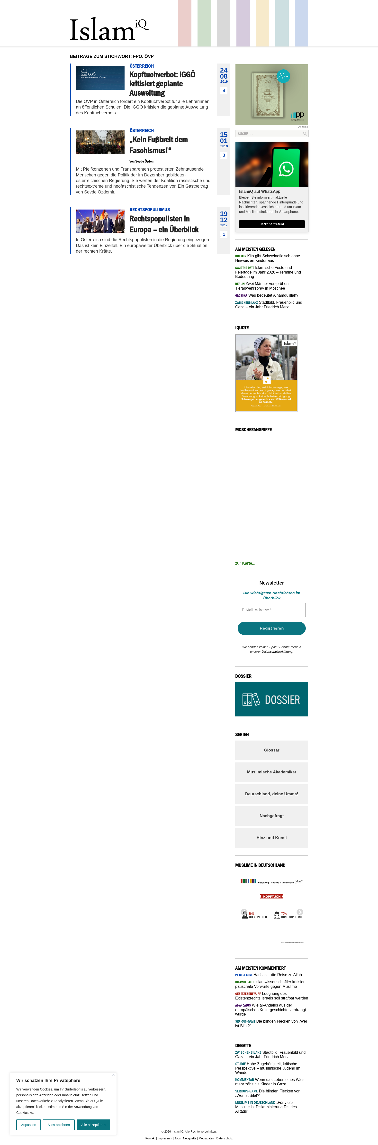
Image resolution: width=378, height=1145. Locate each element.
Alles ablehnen (58, 1125)
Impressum (165, 1138)
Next (298, 910)
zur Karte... (245, 563)
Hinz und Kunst (272, 837)
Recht (262, 23)
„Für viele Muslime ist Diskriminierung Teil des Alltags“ (266, 1106)
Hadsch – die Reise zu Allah (268, 975)
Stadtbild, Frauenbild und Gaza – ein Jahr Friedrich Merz (270, 1054)
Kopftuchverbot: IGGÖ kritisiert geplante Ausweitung (162, 83)
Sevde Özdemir (145, 161)
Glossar (271, 750)
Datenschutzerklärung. (277, 651)
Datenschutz (224, 1138)
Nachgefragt (272, 816)
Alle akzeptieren (93, 1125)
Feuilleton (243, 23)
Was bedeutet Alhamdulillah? (266, 295)
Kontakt (150, 1138)
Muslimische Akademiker (272, 772)
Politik (184, 23)
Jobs (177, 1138)
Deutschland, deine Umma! (271, 794)
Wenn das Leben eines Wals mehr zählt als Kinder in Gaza (269, 1082)
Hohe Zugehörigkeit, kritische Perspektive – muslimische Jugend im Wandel (267, 1068)
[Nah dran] (113, 1075)
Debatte (282, 23)
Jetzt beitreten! (272, 224)
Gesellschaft (204, 23)
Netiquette (190, 1138)
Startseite (223, 23)
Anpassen (28, 1125)
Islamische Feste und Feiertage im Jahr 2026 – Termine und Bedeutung (268, 272)
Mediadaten (206, 1138)
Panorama (301, 23)
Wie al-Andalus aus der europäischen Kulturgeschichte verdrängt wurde (270, 1009)
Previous (242, 910)
